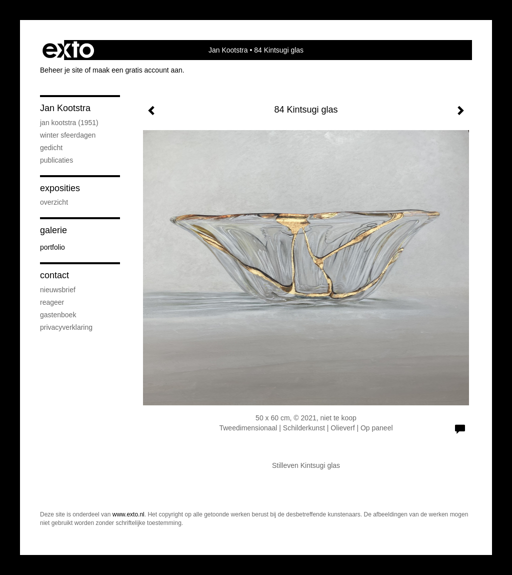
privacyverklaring (66, 327)
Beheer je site (61, 70)
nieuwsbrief (58, 290)
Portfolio (52, 247)
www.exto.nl (128, 514)
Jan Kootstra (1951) (69, 123)
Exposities (60, 188)
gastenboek (58, 315)
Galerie (53, 230)
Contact (54, 275)
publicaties (56, 160)
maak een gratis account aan (137, 70)
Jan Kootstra (228, 50)
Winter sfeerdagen (68, 135)
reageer (52, 302)
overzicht (54, 202)
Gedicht (51, 148)
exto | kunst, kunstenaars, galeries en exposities (68, 50)
